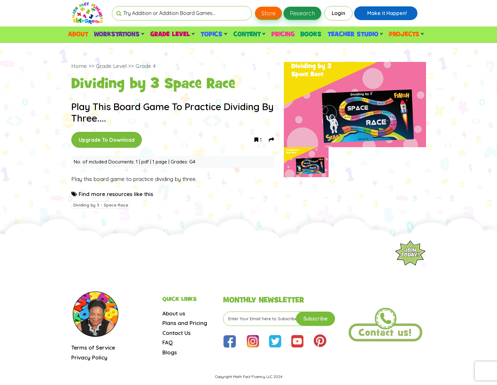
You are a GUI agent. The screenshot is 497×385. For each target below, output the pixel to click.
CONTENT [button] (249, 34)
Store (268, 13)
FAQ (167, 342)
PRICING (283, 34)
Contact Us (176, 332)
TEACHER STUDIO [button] (355, 34)
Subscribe (315, 318)
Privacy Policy (89, 357)
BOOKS (311, 34)
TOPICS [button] (214, 34)
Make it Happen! (387, 13)
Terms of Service (93, 347)
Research (302, 13)
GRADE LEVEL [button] (172, 34)
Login (338, 13)
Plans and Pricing (184, 323)
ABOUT (78, 34)
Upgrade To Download (107, 140)
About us (173, 313)
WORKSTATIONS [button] (119, 34)
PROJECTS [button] (406, 34)
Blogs (169, 352)
